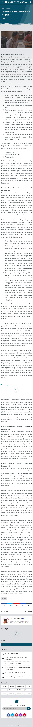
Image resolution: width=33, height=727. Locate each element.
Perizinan (11, 693)
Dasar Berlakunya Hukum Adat (13, 663)
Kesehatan (11, 689)
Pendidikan (20, 689)
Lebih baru (4, 611)
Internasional (20, 686)
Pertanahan (20, 693)
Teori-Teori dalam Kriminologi (12, 653)
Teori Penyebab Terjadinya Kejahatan (15, 672)
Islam (28, 686)
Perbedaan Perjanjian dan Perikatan (14, 677)
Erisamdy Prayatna (17, 2)
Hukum (4, 598)
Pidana (28, 693)
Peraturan (27, 689)
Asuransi (4, 686)
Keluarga (4, 689)
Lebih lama (28, 611)
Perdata (4, 693)
